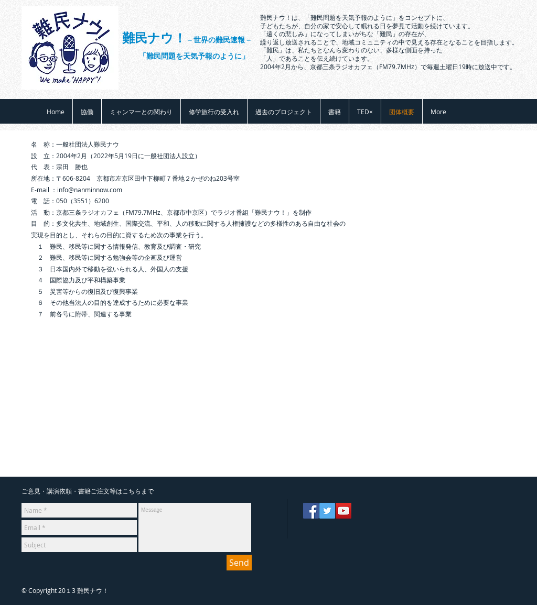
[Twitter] (327, 511)
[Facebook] (311, 511)
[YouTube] (343, 511)
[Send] (239, 562)
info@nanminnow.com (89, 189)
